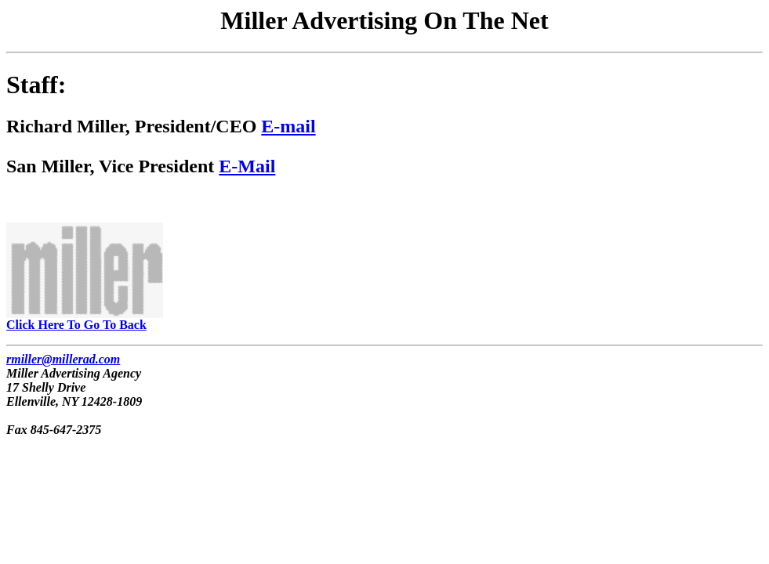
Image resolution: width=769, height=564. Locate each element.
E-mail (288, 126)
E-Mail (247, 166)
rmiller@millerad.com (63, 359)
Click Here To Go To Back (84, 319)
